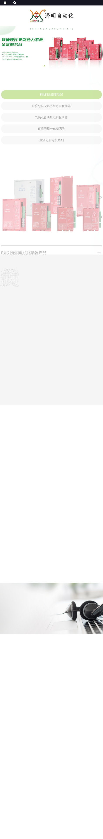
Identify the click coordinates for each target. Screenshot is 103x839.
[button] (44, 66)
